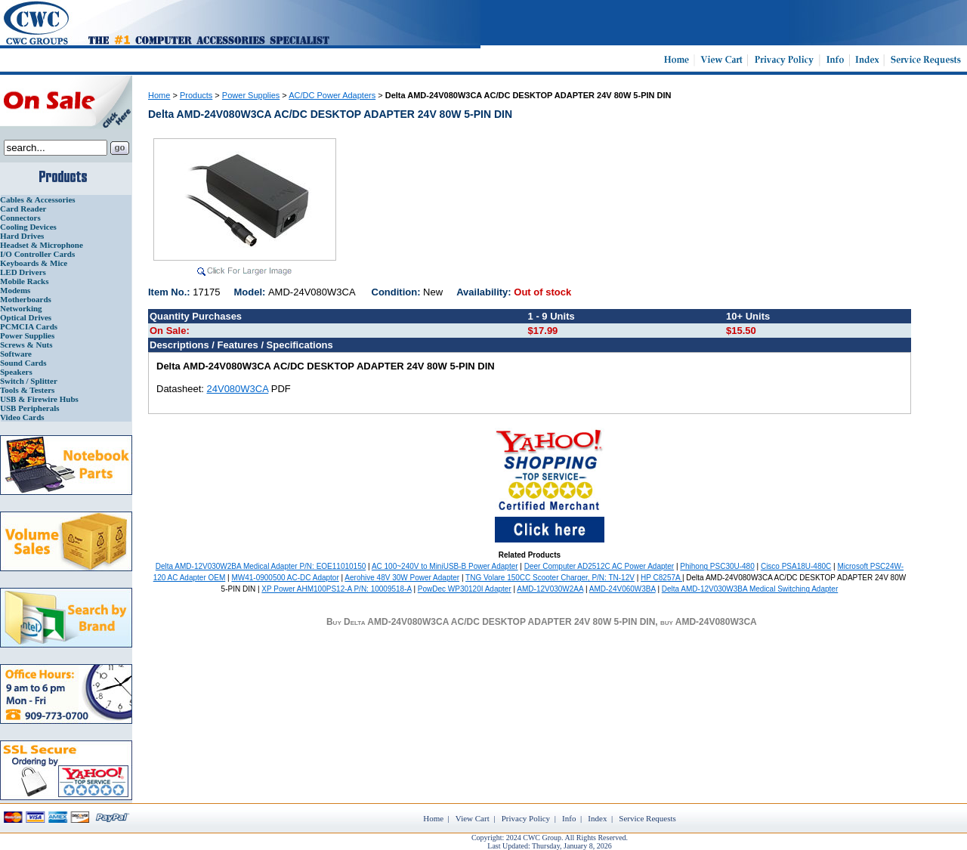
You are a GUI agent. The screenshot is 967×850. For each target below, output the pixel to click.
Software (16, 353)
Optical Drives (25, 317)
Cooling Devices (28, 226)
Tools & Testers (27, 389)
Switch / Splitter (28, 380)
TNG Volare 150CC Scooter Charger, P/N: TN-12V (550, 577)
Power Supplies (27, 335)
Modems (15, 290)
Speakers (16, 371)
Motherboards (25, 299)
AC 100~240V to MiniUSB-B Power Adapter (445, 566)
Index (597, 818)
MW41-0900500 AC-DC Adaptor (284, 577)
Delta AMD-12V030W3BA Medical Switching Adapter (750, 589)
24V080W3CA (238, 388)
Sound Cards (23, 362)
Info (569, 818)
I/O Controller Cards (37, 253)
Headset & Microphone (41, 244)
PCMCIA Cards (28, 326)
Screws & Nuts (26, 344)
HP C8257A (661, 577)
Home (159, 95)
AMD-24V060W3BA (622, 589)
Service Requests (647, 818)
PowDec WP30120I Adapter (464, 589)
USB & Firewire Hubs (39, 398)
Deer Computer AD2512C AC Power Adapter (599, 566)
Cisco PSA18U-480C (796, 566)
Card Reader (23, 208)
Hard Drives (22, 235)
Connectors (20, 217)
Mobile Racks (24, 281)
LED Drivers (23, 272)
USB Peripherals (30, 408)
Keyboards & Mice (33, 262)
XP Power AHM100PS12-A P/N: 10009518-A (336, 589)
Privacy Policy (526, 818)
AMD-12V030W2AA (550, 589)
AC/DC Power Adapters (332, 95)
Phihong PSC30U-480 (717, 566)
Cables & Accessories (38, 199)
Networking (21, 308)
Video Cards (22, 417)
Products (196, 95)
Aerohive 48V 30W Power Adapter (401, 577)
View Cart (473, 818)
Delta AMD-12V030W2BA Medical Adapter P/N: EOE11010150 (261, 566)
